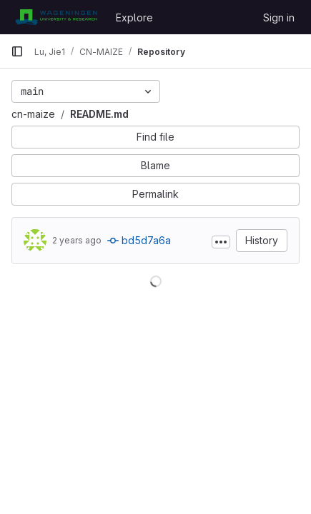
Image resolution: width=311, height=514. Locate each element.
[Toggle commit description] (221, 242)
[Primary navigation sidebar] (17, 51)
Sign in (279, 17)
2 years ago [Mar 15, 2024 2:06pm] (77, 240)
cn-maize (33, 114)
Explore (134, 17)
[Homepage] (56, 17)
